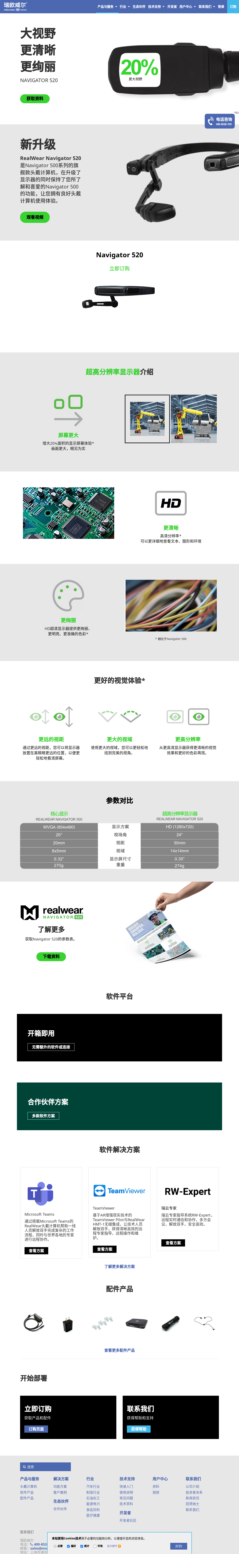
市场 (100, 1546)
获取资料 (34, 99)
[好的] (178, 1546)
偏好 (73, 1546)
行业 (125, 6)
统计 (86, 1546)
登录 (221, 6)
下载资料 (51, 956)
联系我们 (207, 6)
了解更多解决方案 (119, 1266)
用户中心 (187, 6)
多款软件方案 (43, 1115)
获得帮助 (138, 1429)
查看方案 (36, 1250)
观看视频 (34, 217)
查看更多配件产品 (119, 1350)
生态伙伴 (61, 1501)
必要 (60, 1546)
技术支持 (156, 6)
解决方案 (61, 1478)
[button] (114, 1546)
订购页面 (36, 1429)
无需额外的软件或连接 (51, 1047)
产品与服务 (107, 6)
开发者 (125, 1512)
